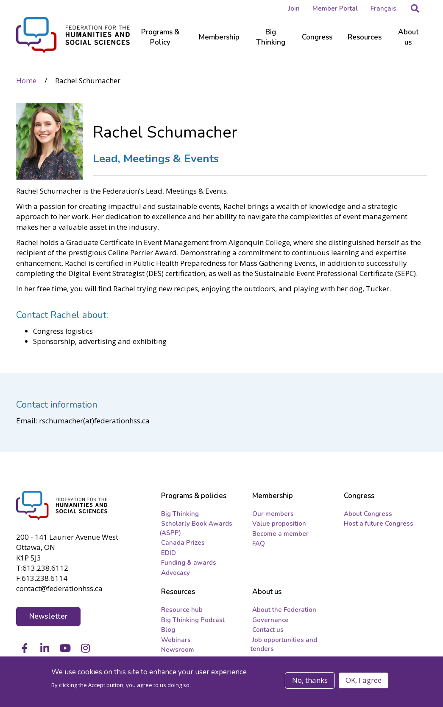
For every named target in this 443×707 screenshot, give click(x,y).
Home (26, 80)
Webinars (176, 640)
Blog (168, 629)
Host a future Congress (378, 523)
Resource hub (182, 610)
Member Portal (335, 8)
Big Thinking (180, 514)
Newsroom (177, 649)
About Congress (368, 514)
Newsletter (48, 616)
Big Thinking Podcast (193, 620)
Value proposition (279, 523)
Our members (273, 514)
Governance (270, 620)
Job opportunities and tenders (284, 644)
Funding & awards (188, 562)
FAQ (258, 543)
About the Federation (284, 610)
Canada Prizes (183, 542)
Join (294, 8)
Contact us (268, 629)
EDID (168, 553)
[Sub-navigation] (160, 42)
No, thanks (310, 680)
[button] (415, 8)
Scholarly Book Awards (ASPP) (195, 528)
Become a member (280, 534)
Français (383, 8)
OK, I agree (363, 680)
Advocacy (175, 573)
